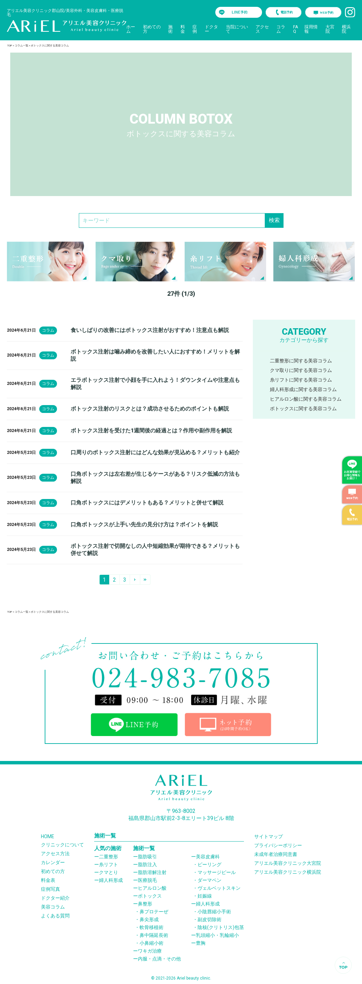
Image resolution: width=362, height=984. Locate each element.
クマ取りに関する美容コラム (301, 370)
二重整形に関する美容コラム (301, 360)
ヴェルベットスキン (219, 888)
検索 (274, 220)
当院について (237, 29)
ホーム (130, 29)
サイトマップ (268, 836)
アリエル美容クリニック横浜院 (287, 872)
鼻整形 (145, 903)
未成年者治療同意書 (275, 854)
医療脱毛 (147, 880)
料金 (182, 29)
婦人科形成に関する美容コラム (303, 389)
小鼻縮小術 (151, 943)
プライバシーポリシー (278, 845)
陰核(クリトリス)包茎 (221, 927)
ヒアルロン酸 (152, 888)
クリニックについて (62, 844)
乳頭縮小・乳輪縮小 (217, 935)
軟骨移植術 (151, 927)
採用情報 (311, 29)
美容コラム (53, 907)
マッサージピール (217, 872)
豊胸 (200, 943)
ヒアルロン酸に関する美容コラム (306, 399)
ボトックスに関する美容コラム (303, 408)
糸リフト (108, 864)
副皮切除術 (209, 919)
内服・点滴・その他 (159, 958)
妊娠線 (205, 896)
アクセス (262, 29)
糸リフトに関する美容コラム (301, 380)
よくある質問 (55, 915)
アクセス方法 (55, 853)
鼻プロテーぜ (154, 911)
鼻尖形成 (149, 919)
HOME (47, 836)
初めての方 (152, 29)
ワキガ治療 (150, 951)
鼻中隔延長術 (154, 935)
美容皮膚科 (208, 856)
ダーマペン (209, 880)
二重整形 (108, 856)
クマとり (108, 872)
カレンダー (53, 862)
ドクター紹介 (55, 898)
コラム (280, 29)
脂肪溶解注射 (152, 872)
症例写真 (50, 889)
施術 (170, 29)
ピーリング (209, 864)
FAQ (295, 29)
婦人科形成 (111, 880)
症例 (194, 29)
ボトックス (150, 896)
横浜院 (346, 29)
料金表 (48, 880)
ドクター (211, 29)
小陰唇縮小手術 (214, 911)
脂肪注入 (147, 864)
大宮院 (329, 29)
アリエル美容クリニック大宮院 (287, 863)
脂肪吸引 (147, 856)
